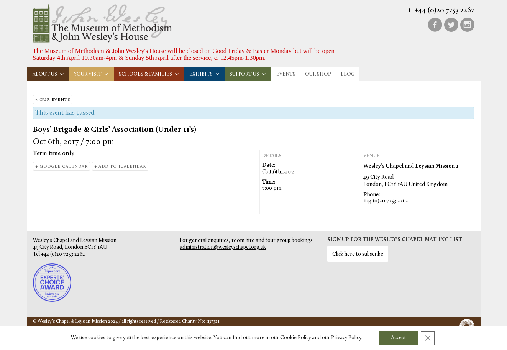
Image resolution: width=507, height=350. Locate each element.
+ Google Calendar (61, 166)
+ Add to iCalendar (120, 166)
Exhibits (204, 74)
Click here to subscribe (357, 254)
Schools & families (149, 74)
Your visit (91, 74)
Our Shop (318, 74)
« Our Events (52, 100)
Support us (248, 74)
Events (285, 74)
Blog (347, 74)
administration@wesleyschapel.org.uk (223, 247)
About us (48, 74)
